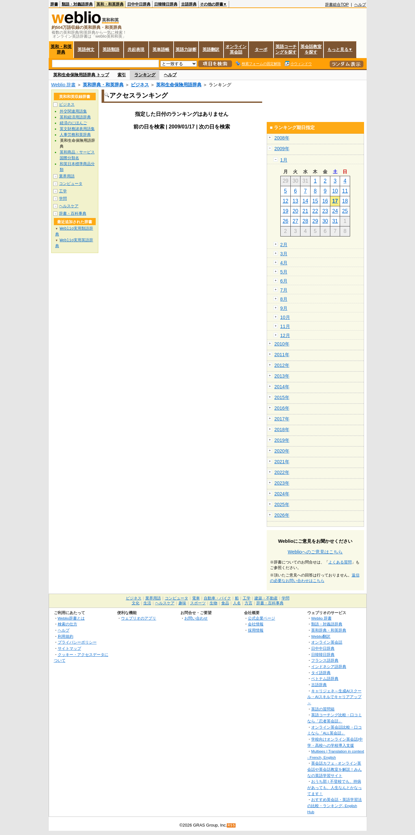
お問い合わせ (196, 618)
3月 (283, 253)
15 (315, 201)
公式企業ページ (261, 618)
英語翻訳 (210, 49)
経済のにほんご (73, 123)
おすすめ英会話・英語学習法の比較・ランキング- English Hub (334, 805)
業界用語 (67, 176)
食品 (225, 603)
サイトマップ (69, 648)
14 (305, 201)
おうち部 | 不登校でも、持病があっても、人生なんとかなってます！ (334, 787)
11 (345, 191)
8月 (283, 299)
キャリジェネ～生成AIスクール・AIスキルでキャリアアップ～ (334, 697)
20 (295, 211)
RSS (231, 825)
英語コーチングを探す (286, 49)
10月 (285, 317)
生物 (213, 603)
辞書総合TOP (337, 4)
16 (325, 201)
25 (345, 211)
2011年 (282, 354)
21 (305, 211)
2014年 (282, 386)
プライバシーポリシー (77, 642)
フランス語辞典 (324, 660)
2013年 (282, 376)
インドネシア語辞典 (328, 666)
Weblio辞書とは (71, 618)
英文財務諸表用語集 (77, 129)
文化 (136, 603)
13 (295, 201)
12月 (285, 335)
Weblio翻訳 (320, 636)
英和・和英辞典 (110, 4)
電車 (196, 598)
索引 (121, 74)
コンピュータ (70, 183)
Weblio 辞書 (63, 84)
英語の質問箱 (323, 709)
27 (295, 221)
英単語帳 (161, 49)
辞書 (54, 4)
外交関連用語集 (73, 111)
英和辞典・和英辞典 (103, 84)
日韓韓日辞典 (165, 4)
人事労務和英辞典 (75, 134)
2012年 (282, 365)
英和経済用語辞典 (75, 117)
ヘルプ (360, 4)
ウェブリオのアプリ (138, 618)
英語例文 (86, 49)
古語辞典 (189, 4)
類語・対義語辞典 (77, 4)
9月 (283, 308)
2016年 (282, 408)
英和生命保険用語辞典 (178, 84)
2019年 (282, 440)
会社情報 (255, 624)
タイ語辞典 (321, 673)
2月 (283, 244)
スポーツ (198, 603)
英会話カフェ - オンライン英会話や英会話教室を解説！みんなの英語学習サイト (334, 769)
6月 (283, 281)
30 (325, 221)
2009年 (282, 148)
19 (285, 211)
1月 (283, 160)
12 (285, 201)
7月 (283, 290)
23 (325, 211)
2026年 (282, 515)
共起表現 (136, 49)
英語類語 (111, 49)
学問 (63, 198)
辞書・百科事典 (72, 213)
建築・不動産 (266, 598)
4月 (283, 262)
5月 (283, 271)
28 (305, 221)
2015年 (282, 397)
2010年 (282, 343)
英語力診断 (186, 49)
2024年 (282, 493)
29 (315, 221)
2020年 (282, 451)
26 (285, 221)
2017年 (282, 418)
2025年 (282, 504)
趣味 (182, 603)
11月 (285, 326)
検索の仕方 (67, 624)
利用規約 (65, 636)
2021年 (282, 461)
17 (335, 201)
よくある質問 (340, 562)
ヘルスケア (69, 206)
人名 (237, 603)
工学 (63, 191)
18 (345, 201)
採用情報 (255, 630)
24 (335, 211)
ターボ (261, 49)
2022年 (282, 472)
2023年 (282, 483)
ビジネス (140, 84)
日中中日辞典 (139, 4)
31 (335, 221)
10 (335, 191)
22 (315, 211)
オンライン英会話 (236, 49)
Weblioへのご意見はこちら (315, 551)
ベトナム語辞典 (324, 678)
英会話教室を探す (311, 49)
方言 (248, 603)
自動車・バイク (217, 598)
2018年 (282, 429)
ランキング (144, 74)
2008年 (282, 137)
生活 (147, 603)
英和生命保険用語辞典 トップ (81, 74)
